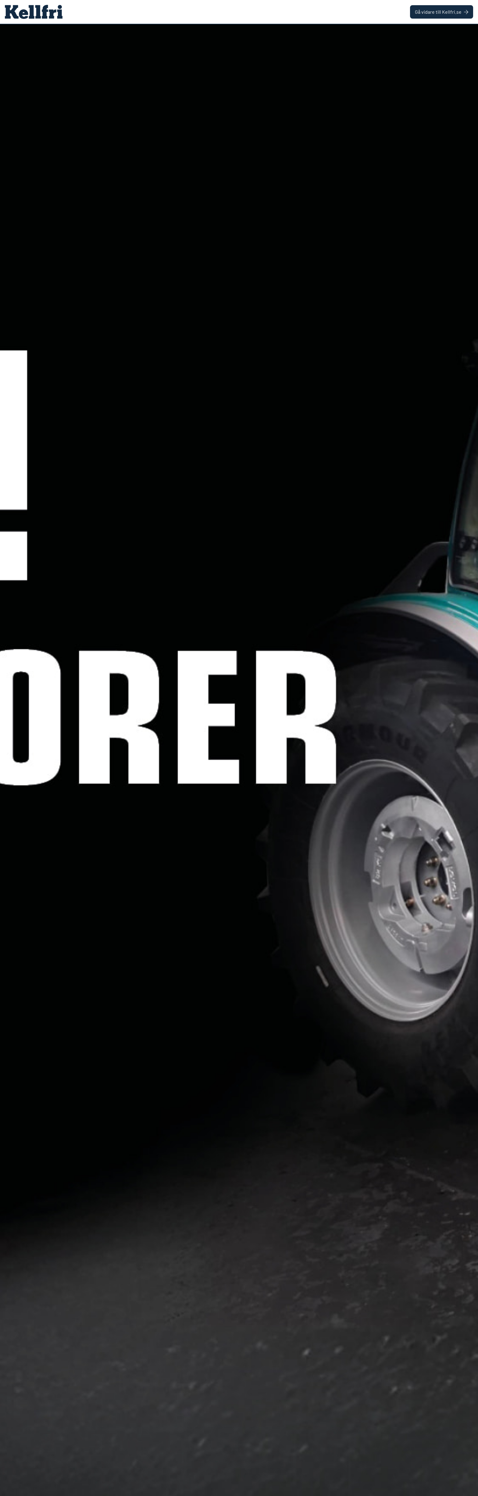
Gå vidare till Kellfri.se (441, 12)
